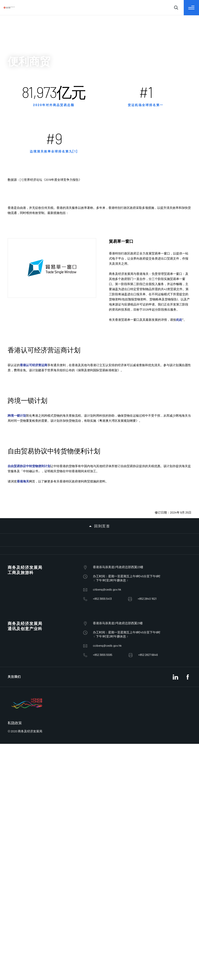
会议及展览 (22, 206)
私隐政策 (20, 686)
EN (15, 50)
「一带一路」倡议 (28, 163)
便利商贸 (20, 217)
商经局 (18, 108)
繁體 (16, 32)
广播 (16, 174)
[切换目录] (4, 84)
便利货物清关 (24, 222)
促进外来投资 (24, 153)
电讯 (16, 169)
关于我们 (20, 113)
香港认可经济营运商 (36, 404)
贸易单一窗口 (24, 233)
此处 (96, 381)
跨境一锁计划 (14, 439)
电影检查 (20, 196)
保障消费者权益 (26, 185)
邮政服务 (20, 212)
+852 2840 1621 (15, 601)
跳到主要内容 (39, 4)
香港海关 (22, 488)
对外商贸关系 (24, 147)
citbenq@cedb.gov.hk (19, 592)
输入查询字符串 (16, 92)
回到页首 (10, 552)
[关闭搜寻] (10, 79)
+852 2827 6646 (15, 650)
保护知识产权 (24, 179)
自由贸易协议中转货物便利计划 (30, 473)
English (18, 27)
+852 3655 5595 (15, 645)
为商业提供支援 (26, 158)
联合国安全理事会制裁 (32, 244)
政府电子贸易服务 (28, 228)
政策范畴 (21, 118)
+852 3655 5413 (15, 597)
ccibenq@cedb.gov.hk (20, 641)
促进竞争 (20, 190)
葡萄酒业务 (22, 238)
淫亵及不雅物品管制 (30, 201)
